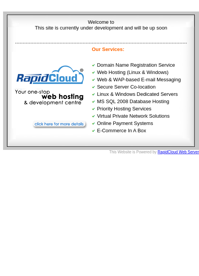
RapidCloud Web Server (178, 152)
